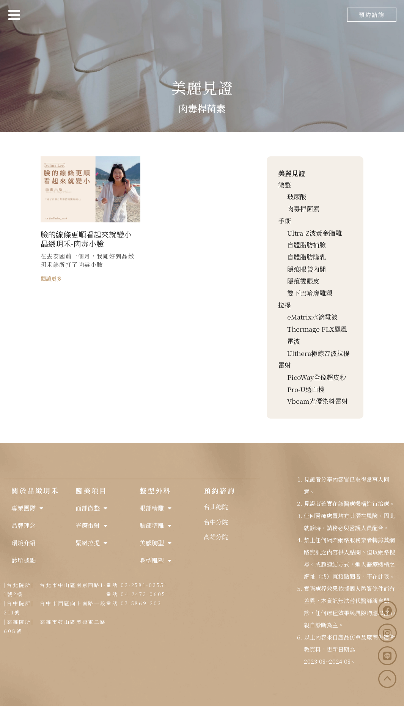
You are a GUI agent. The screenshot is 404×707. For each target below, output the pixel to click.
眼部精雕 (155, 508)
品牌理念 (23, 525)
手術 (284, 220)
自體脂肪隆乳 (306, 256)
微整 (284, 184)
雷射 (284, 365)
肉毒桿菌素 (303, 208)
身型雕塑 (155, 560)
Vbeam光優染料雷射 (317, 401)
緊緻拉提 (91, 543)
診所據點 (23, 560)
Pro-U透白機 (306, 389)
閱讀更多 (51, 278)
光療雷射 (91, 525)
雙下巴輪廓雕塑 (309, 293)
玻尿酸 (297, 196)
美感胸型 (155, 543)
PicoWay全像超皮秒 (316, 377)
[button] (371, 15)
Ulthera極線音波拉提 (318, 353)
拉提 (284, 305)
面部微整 (91, 508)
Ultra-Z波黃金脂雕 (314, 233)
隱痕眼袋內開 (306, 269)
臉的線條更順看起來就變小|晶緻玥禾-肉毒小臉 (87, 239)
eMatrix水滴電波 (312, 316)
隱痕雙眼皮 (303, 280)
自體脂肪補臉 (306, 244)
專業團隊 (27, 508)
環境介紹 (23, 543)
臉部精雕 (155, 525)
